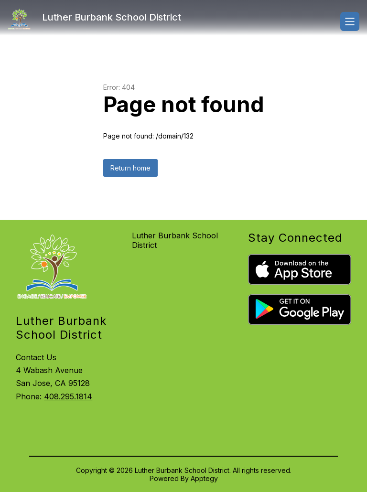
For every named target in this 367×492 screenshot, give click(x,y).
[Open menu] (349, 21)
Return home (130, 168)
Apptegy (204, 478)
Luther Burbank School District (175, 240)
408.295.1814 (68, 396)
